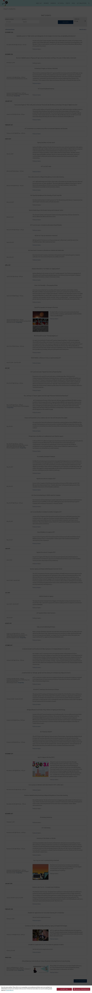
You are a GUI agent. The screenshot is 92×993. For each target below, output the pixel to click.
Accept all (64, 989)
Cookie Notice (9, 990)
